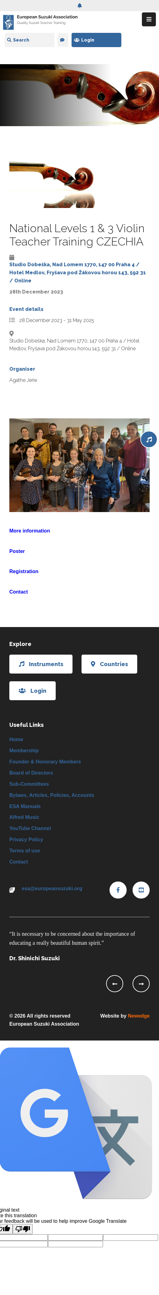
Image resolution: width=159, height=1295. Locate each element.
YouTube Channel (30, 828)
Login (84, 40)
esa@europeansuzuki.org (52, 888)
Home (16, 739)
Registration (23, 571)
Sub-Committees (29, 784)
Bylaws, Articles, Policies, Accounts (51, 795)
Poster (17, 551)
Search (18, 40)
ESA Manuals (25, 806)
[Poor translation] (23, 1229)
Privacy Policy (26, 839)
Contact (18, 591)
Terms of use (24, 850)
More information (29, 530)
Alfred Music (24, 817)
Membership (24, 750)
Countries (109, 664)
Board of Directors (31, 773)
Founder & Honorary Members (45, 761)
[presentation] (114, 983)
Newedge (139, 1016)
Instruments (41, 664)
